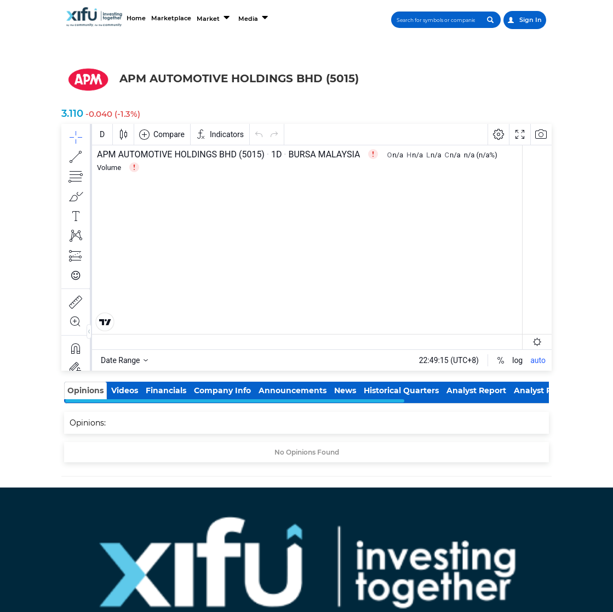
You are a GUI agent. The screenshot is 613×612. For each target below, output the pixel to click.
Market (214, 17)
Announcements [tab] (292, 390)
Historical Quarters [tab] (401, 390)
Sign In (525, 20)
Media (254, 17)
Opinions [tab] (85, 390)
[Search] (435, 20)
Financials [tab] (166, 390)
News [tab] (345, 390)
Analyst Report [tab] (476, 390)
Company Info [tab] (222, 390)
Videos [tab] (124, 390)
